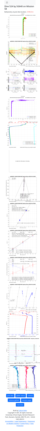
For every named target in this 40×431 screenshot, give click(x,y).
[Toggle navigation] (6, 2)
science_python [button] (14, 400)
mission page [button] (26, 400)
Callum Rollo (22, 411)
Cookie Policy (24, 424)
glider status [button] (20, 396)
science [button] (30, 396)
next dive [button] (20, 405)
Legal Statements (21, 421)
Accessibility (9, 421)
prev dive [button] (10, 396)
